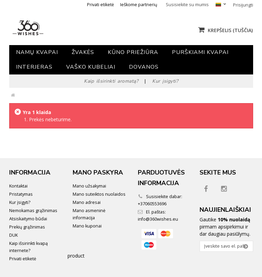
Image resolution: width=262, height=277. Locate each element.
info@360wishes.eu (158, 219)
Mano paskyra (98, 172)
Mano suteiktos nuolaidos (99, 194)
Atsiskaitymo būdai (28, 219)
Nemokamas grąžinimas (33, 210)
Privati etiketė (100, 5)
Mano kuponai (87, 226)
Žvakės (83, 52)
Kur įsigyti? (19, 202)
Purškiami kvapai (200, 52)
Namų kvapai (37, 52)
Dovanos (144, 67)
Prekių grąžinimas (27, 227)
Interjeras (34, 67)
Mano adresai (87, 202)
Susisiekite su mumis (187, 5)
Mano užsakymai (89, 186)
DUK (13, 235)
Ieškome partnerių (138, 5)
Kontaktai (18, 186)
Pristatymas (21, 194)
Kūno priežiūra (133, 52)
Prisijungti (243, 5)
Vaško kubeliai (90, 67)
